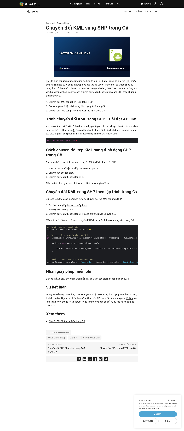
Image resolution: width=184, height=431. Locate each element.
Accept (157, 414)
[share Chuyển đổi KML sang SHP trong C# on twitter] (79, 359)
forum (78, 301)
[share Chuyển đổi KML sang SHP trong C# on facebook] (95, 359)
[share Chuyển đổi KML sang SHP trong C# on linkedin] (84, 359)
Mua (88, 4)
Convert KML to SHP (91, 338)
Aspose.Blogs (63, 23)
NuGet (109, 133)
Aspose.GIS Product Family (59, 333)
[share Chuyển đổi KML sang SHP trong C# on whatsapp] (100, 359)
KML (48, 81)
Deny (167, 421)
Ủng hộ (97, 4)
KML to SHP (74, 338)
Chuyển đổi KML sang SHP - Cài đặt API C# (71, 102)
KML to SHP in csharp (56, 338)
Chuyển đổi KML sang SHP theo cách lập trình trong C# (77, 110)
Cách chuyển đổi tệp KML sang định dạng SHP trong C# (77, 106)
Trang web (109, 4)
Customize (148, 421)
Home (31, 11)
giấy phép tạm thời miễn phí (75, 278)
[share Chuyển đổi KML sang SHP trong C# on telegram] (106, 359)
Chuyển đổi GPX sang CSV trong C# (67, 321)
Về (118, 4)
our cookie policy (153, 408)
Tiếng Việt (146, 4)
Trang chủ (50, 23)
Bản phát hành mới (72, 133)
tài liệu (129, 298)
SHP (128, 81)
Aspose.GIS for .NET (56, 126)
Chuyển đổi (109, 214)
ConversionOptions (77, 205)
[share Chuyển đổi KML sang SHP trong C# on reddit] (90, 359)
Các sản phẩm (76, 4)
